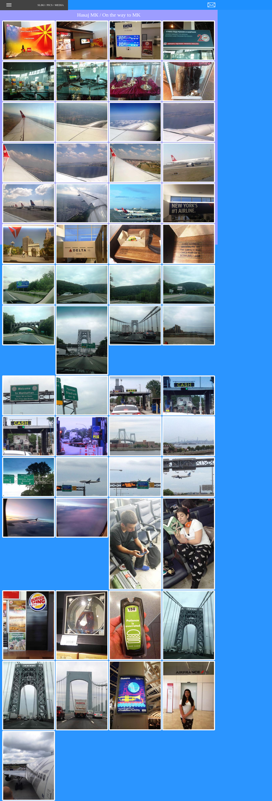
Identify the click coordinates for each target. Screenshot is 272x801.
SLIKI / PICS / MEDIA (35, 6)
